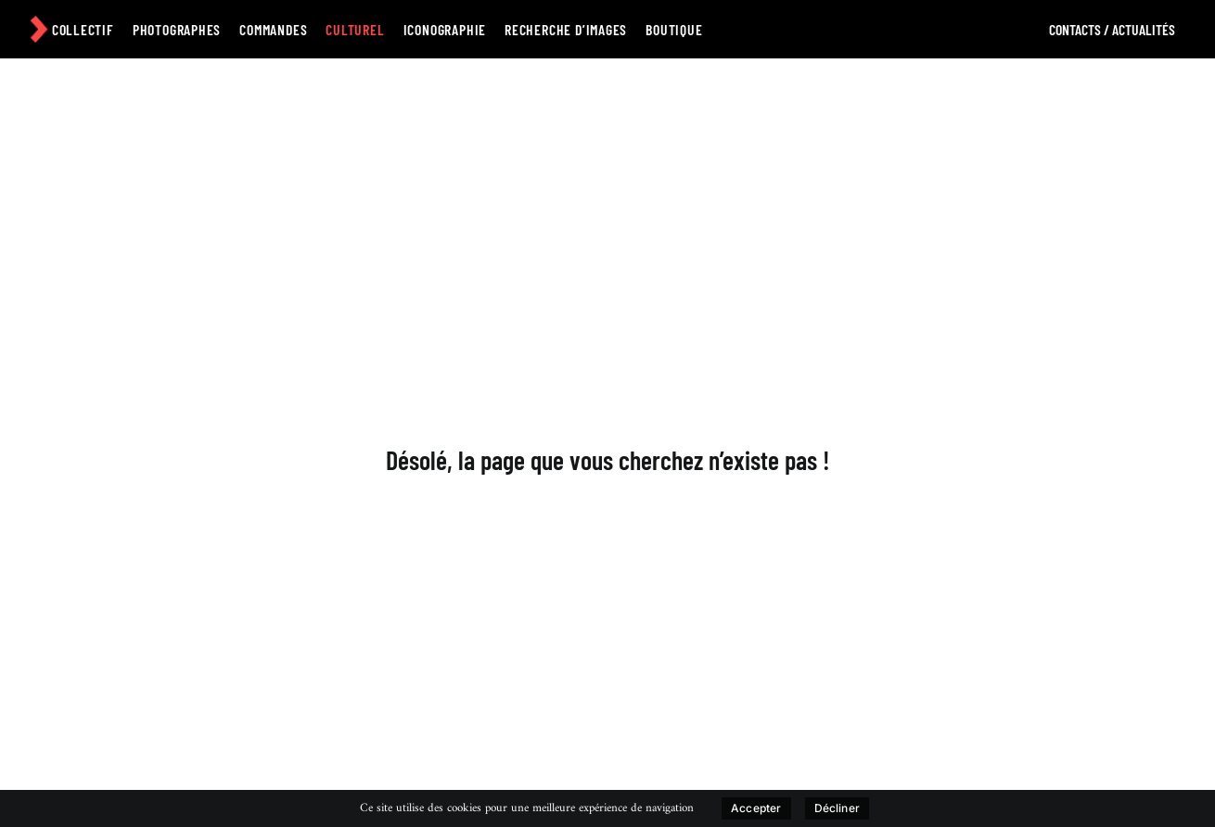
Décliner (837, 808)
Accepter (756, 808)
